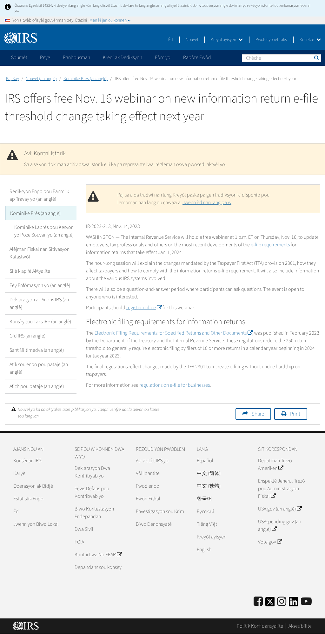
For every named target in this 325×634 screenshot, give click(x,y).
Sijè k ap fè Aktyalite (30, 271)
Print (295, 414)
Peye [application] (45, 57)
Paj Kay (12, 79)
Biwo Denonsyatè (154, 524)
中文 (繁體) (209, 486)
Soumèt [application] (19, 57)
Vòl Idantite (148, 473)
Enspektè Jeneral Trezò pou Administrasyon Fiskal (281, 488)
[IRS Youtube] (306, 602)
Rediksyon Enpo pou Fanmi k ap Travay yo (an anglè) (39, 195)
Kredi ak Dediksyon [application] (122, 57)
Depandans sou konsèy (98, 567)
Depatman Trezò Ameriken (275, 464)
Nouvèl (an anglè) (41, 79)
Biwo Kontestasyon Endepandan (94, 512)
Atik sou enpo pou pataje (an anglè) (39, 368)
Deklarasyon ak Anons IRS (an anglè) (39, 303)
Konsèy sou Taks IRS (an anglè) (40, 321)
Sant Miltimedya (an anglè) (37, 350)
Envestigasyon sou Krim (160, 511)
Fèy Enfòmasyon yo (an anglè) (40, 285)
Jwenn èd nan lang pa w (206, 202)
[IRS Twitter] (270, 603)
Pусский (205, 511)
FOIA (79, 541)
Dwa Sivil (84, 529)
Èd (170, 40)
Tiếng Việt (207, 524)
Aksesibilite (300, 626)
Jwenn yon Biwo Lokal (36, 524)
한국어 (204, 498)
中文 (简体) (209, 473)
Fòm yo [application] (162, 57)
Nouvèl (192, 40)
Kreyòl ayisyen (227, 40)
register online (144, 307)
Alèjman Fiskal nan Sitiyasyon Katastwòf (40, 253)
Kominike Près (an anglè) (85, 79)
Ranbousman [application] (76, 57)
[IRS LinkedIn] (293, 603)
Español (205, 460)
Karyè (19, 473)
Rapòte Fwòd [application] (197, 57)
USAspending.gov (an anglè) (279, 525)
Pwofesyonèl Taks (271, 40)
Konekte (310, 40)
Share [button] (258, 414)
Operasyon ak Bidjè (33, 486)
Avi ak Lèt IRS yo (152, 460)
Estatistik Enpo (28, 498)
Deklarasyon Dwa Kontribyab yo (92, 472)
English (204, 549)
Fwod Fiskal (148, 498)
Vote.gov (270, 541)
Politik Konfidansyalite (260, 626)
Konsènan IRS (27, 460)
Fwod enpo (147, 486)
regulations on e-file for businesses (174, 385)
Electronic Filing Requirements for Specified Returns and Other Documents (173, 333)
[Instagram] (281, 602)
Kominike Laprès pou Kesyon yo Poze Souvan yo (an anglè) (44, 231)
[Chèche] (281, 58)
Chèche (316, 58)
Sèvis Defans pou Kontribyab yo (92, 492)
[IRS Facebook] (258, 602)
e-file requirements (270, 244)
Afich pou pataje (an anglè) (37, 386)
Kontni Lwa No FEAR (98, 554)
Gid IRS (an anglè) (27, 335)
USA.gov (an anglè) (280, 508)
